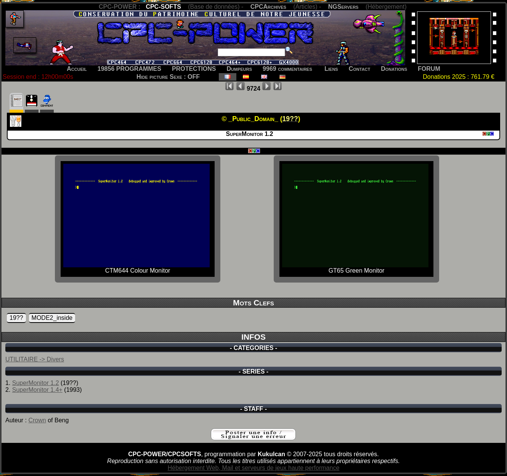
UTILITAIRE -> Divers (34, 359)
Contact (360, 68)
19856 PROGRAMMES (129, 68)
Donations (394, 68)
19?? (16, 318)
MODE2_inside (52, 318)
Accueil (77, 68)
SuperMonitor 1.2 (35, 383)
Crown (37, 420)
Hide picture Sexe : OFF (168, 76)
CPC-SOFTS (163, 6)
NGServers (343, 6)
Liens (331, 68)
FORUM (429, 68)
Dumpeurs (239, 68)
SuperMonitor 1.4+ (37, 390)
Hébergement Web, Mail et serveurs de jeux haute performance (254, 468)
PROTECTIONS (194, 68)
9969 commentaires (287, 68)
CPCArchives (268, 6)
